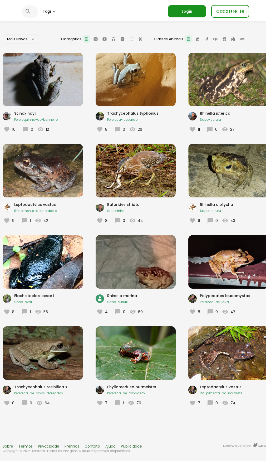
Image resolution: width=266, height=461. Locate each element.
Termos (25, 446)
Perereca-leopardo (122, 119)
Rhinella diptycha (216, 204)
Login (187, 11)
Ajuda (110, 446)
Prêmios (72, 446)
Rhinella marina (122, 295)
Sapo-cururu (210, 119)
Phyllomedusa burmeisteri (132, 387)
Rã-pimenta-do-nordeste (35, 210)
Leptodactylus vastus (35, 204)
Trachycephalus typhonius (133, 113)
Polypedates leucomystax (225, 295)
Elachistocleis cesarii (34, 295)
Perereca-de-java (214, 302)
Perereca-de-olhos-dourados (38, 393)
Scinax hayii (25, 113)
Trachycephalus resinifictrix (40, 387)
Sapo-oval (23, 302)
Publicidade (131, 446)
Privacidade (48, 446)
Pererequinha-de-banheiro (36, 119)
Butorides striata (123, 204)
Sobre (8, 446)
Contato (92, 446)
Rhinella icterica (215, 113)
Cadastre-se (230, 11)
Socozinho (115, 210)
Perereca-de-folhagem (126, 393)
